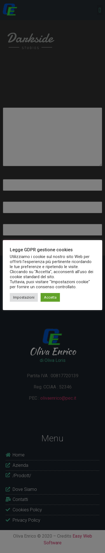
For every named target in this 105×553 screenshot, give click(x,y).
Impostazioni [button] (23, 297)
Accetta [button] (50, 297)
